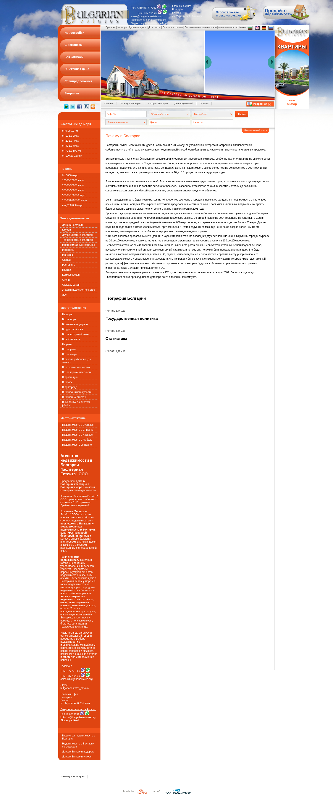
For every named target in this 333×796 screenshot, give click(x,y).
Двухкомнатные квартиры (77, 234)
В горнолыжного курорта (77, 392)
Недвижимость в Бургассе (78, 424)
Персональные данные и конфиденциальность (211, 27)
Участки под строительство (78, 289)
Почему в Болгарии (130, 103)
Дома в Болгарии (72, 225)
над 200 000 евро (72, 205)
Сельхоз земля (71, 284)
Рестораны (68, 264)
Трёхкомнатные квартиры (77, 239)
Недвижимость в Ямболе (77, 439)
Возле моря (69, 319)
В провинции (70, 377)
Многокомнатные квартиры (78, 244)
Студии (66, 229)
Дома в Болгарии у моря (77, 756)
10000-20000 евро (73, 180)
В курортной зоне (72, 329)
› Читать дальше (115, 310)
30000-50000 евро (73, 190)
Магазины (68, 254)
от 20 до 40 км (70, 140)
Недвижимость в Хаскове (77, 434)
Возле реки (69, 349)
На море (67, 314)
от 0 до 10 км (70, 130)
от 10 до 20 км (70, 135)
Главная (108, 103)
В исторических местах (76, 367)
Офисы (66, 259)
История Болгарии (158, 103)
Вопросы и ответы (173, 27)
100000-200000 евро (74, 200)
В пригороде (69, 387)
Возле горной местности (77, 372)
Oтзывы (204, 103)
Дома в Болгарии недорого (78, 751)
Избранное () (262, 103)
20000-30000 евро (73, 185)
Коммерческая (71, 274)
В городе (67, 382)
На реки (67, 344)
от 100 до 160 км (72, 155)
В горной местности (74, 397)
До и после (154, 27)
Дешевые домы (137, 27)
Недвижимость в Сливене (77, 429)
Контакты (244, 27)
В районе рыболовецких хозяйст (76, 361)
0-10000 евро (70, 175)
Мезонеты (68, 249)
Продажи (110, 27)
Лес (64, 294)
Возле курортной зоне (75, 334)
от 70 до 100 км (71, 150)
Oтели (66, 279)
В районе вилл (71, 339)
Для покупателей (184, 103)
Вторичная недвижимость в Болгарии (78, 737)
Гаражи (66, 269)
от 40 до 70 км (70, 145)
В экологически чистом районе (76, 404)
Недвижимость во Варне (77, 444)
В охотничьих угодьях (75, 324)
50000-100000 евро (73, 195)
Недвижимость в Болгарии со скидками (78, 745)
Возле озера (69, 354)
